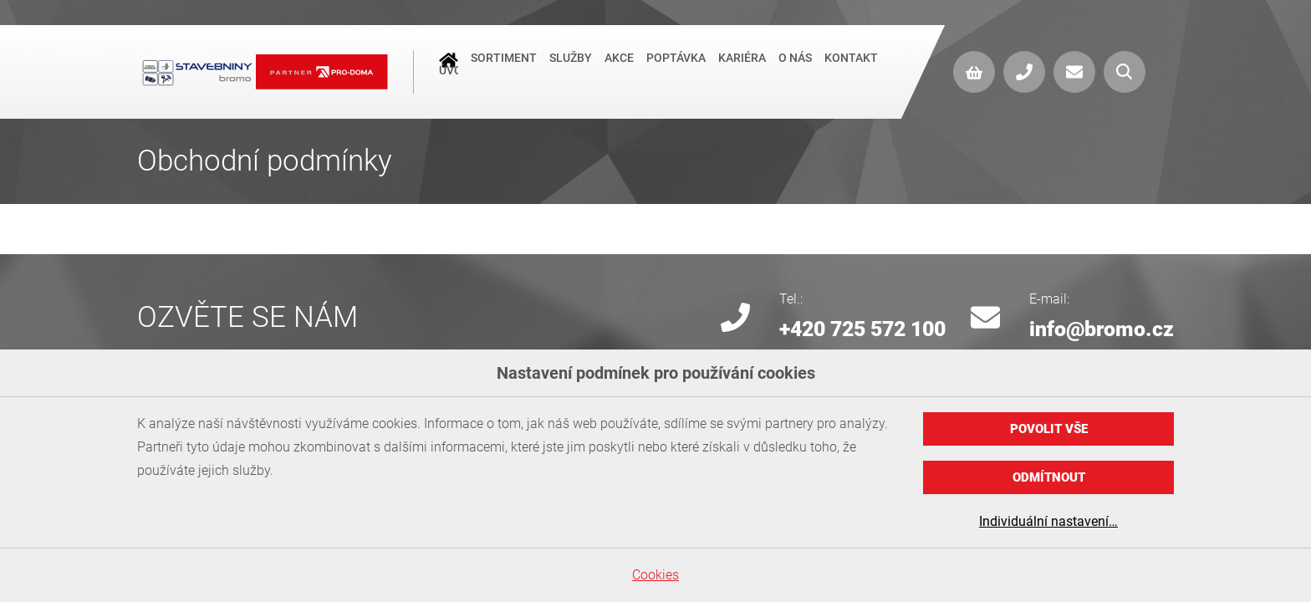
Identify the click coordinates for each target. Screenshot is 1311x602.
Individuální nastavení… (1048, 521)
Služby (570, 70)
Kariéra (742, 70)
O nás (795, 70)
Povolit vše (1049, 428)
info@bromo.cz (1101, 329)
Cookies (655, 575)
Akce (619, 70)
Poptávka (676, 70)
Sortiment (504, 70)
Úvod (448, 71)
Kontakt (851, 70)
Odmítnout (1049, 477)
